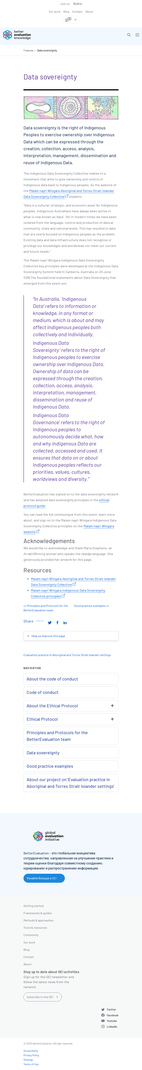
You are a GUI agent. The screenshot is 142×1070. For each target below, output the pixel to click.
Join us (65, 3)
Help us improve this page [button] (48, 636)
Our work (55, 11)
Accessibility (30, 1050)
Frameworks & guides (37, 913)
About (89, 11)
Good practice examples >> (91, 605)
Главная (28, 50)
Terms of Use (30, 1064)
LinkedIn (112, 1026)
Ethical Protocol (42, 719)
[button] (129, 35)
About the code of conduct (52, 678)
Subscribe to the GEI (40, 997)
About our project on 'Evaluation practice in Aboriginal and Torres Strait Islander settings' (70, 783)
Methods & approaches (38, 920)
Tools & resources (35, 927)
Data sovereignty (47, 50)
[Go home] (38, 34)
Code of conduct (43, 692)
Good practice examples (50, 766)
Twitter (111, 1009)
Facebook (113, 1015)
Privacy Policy (31, 1055)
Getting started (33, 905)
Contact (77, 11)
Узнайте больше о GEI (41, 878)
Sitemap (28, 1059)
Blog (66, 11)
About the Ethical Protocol (52, 705)
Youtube (112, 1020)
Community (30, 935)
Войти (77, 3)
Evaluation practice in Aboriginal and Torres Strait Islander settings (67, 655)
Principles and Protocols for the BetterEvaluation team (57, 736)
